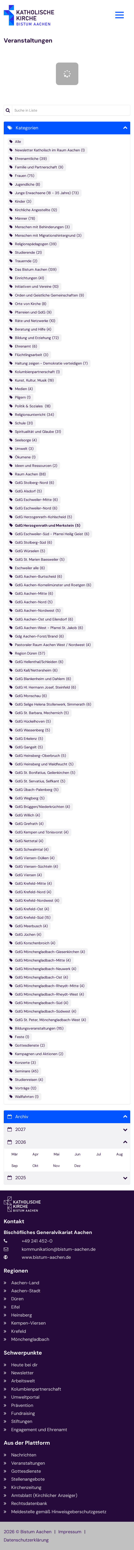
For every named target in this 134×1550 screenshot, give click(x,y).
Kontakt (14, 1221)
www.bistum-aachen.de (46, 1257)
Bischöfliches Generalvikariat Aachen (48, 1232)
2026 (20, 1142)
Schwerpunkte (23, 1353)
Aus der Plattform (27, 1443)
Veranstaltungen (28, 40)
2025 (20, 1178)
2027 (20, 1129)
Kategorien (27, 128)
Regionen (16, 1271)
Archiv (21, 1117)
